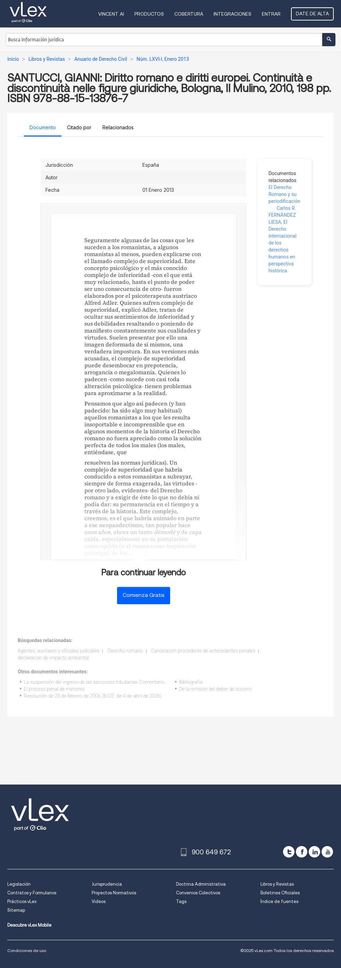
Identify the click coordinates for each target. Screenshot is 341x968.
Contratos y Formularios (31, 892)
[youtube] (327, 852)
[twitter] (288, 852)
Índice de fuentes (279, 901)
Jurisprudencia (107, 884)
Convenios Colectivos (198, 892)
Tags (181, 901)
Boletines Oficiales (280, 892)
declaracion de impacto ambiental (53, 658)
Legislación (19, 884)
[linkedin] (314, 852)
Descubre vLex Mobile (29, 925)
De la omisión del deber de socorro (215, 689)
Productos (149, 14)
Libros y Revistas (277, 884)
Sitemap (16, 910)
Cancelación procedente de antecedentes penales (203, 651)
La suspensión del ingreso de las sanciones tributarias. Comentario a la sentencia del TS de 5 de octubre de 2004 (142, 682)
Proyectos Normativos (114, 892)
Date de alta (312, 13)
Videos (99, 901)
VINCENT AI (111, 14)
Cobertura (188, 14)
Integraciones (232, 14)
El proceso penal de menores (54, 689)
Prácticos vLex (21, 901)
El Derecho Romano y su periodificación (284, 194)
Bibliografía (190, 682)
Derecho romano (125, 651)
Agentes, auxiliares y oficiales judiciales (58, 651)
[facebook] (301, 852)
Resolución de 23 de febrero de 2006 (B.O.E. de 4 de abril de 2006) (93, 696)
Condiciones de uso (26, 950)
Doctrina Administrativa (201, 884)
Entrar (271, 14)
